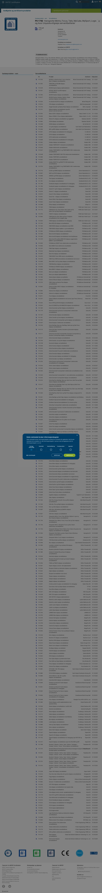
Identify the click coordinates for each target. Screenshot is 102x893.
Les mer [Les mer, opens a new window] (39, 443)
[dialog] (51, 446)
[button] (31, 455)
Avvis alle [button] (57, 455)
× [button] (77, 435)
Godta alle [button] (69, 455)
